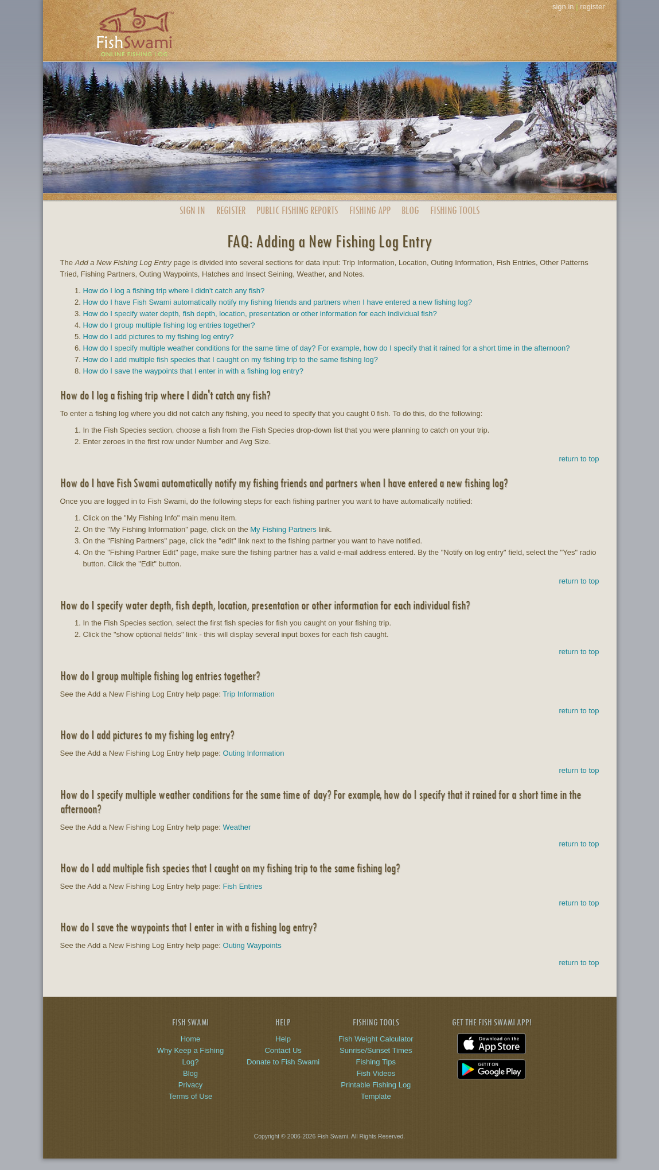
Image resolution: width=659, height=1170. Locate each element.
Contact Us (282, 1050)
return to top (579, 458)
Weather (237, 827)
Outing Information (253, 753)
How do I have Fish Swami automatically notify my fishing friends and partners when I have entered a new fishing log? (278, 302)
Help (283, 1039)
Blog (410, 210)
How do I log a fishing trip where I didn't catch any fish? (174, 290)
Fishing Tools (454, 210)
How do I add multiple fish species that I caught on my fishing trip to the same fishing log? (231, 359)
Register (230, 210)
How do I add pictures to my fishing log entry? (158, 336)
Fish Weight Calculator (376, 1039)
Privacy (190, 1084)
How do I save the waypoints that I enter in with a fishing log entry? (193, 371)
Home (191, 1039)
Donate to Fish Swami (283, 1062)
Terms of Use (191, 1096)
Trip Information (249, 694)
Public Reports (297, 210)
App (370, 210)
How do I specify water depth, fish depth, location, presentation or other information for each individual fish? (260, 313)
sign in (563, 6)
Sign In (192, 210)
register (592, 6)
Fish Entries (243, 886)
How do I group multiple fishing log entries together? (169, 325)
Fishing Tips (376, 1062)
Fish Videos (375, 1073)
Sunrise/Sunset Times (376, 1050)
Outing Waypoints (252, 945)
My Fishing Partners (283, 529)
